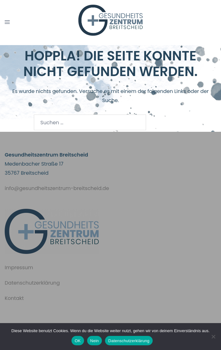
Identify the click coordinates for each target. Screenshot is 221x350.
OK (78, 340)
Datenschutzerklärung (32, 282)
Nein (94, 340)
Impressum (19, 267)
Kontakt (14, 298)
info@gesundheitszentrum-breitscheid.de (57, 188)
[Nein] (213, 336)
